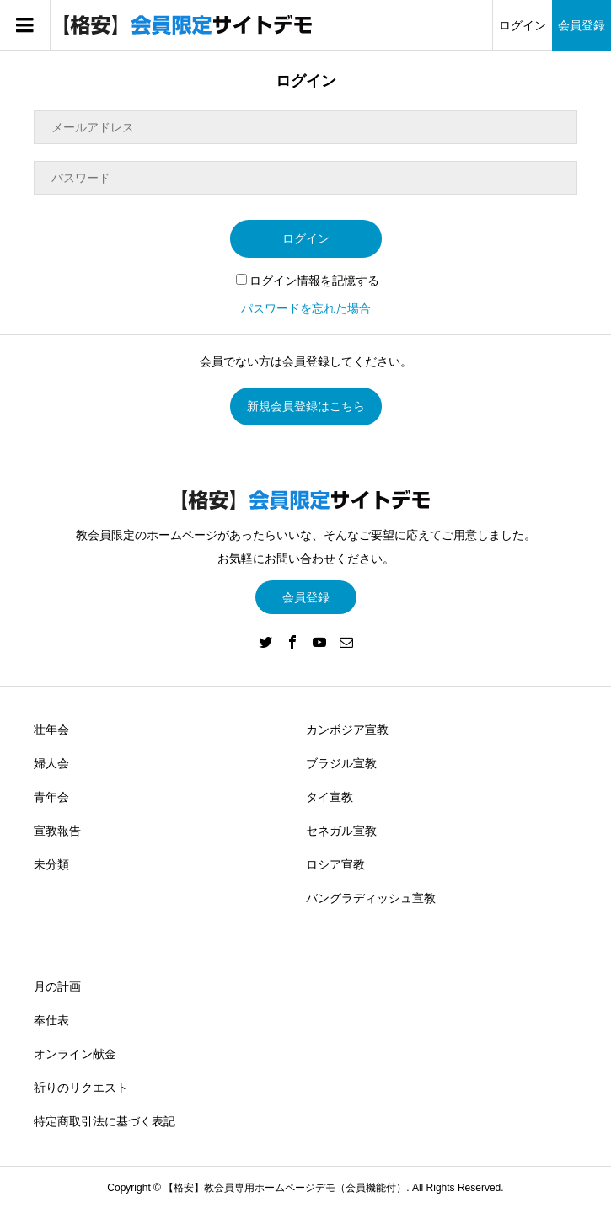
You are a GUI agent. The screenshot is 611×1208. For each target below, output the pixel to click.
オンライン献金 (75, 1054)
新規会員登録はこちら (306, 406)
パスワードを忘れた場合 (306, 308)
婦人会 (51, 763)
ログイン (522, 25)
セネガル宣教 (341, 830)
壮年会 (51, 729)
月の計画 (57, 986)
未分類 (51, 864)
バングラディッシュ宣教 (371, 898)
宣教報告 (57, 830)
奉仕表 (51, 1020)
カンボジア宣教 (347, 729)
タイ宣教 (329, 797)
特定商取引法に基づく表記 (104, 1121)
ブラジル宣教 (341, 763)
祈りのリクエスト (81, 1087)
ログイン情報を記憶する (307, 280)
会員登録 (581, 25)
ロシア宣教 (335, 864)
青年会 (51, 797)
